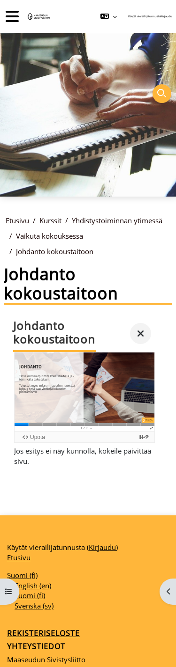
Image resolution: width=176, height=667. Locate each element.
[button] (108, 16)
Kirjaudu (166, 16)
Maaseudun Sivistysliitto (46, 659)
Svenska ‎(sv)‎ (34, 605)
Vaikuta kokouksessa (49, 236)
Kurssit (50, 220)
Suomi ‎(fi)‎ (22, 575)
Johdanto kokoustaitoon (54, 251)
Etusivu (17, 220)
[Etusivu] (38, 16)
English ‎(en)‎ (33, 585)
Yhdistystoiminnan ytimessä (117, 220)
